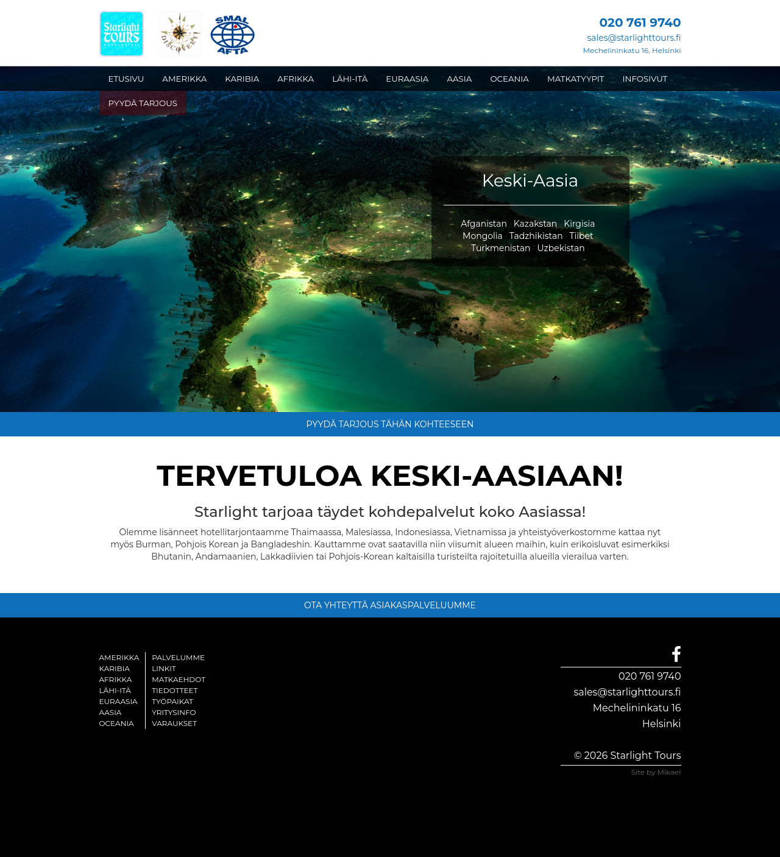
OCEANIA (509, 79)
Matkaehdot (178, 679)
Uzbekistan (560, 248)
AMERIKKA (184, 79)
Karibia (114, 668)
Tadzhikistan (536, 235)
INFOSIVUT (645, 79)
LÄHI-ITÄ (349, 79)
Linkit (164, 668)
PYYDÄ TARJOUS (142, 103)
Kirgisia (579, 223)
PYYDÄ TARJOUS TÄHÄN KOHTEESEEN (390, 424)
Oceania (116, 723)
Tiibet (582, 235)
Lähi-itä (115, 690)
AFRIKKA (295, 79)
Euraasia (118, 701)
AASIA (459, 79)
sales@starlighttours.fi (634, 37)
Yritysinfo (174, 712)
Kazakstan (536, 223)
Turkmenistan (501, 248)
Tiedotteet (174, 690)
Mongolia (483, 235)
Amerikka (119, 657)
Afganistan (484, 223)
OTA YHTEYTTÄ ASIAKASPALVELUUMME (390, 605)
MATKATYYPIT (575, 79)
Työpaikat (172, 701)
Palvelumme (178, 657)
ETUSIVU (126, 79)
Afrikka (115, 679)
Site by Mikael (656, 772)
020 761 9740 (650, 676)
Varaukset (174, 723)
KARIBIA (242, 79)
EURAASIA (407, 79)
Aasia (110, 712)
